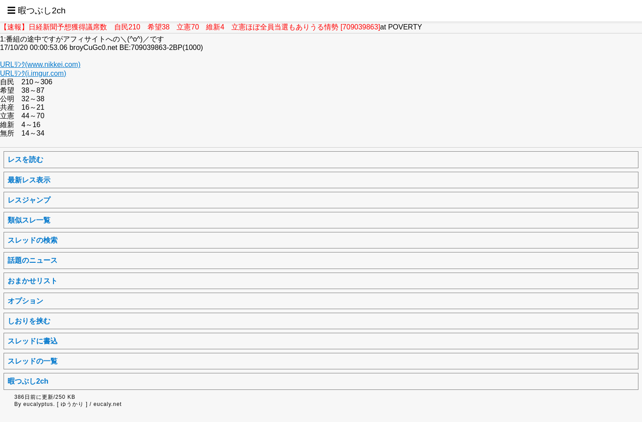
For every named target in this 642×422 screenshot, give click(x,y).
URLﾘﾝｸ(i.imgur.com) (33, 73)
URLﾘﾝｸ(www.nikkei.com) (40, 64)
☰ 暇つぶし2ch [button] (36, 10)
